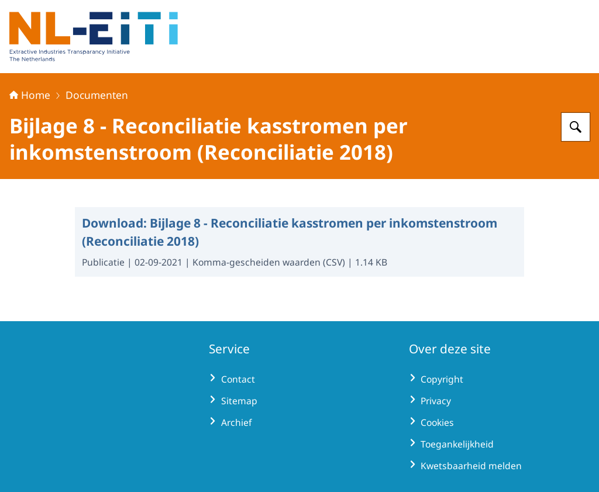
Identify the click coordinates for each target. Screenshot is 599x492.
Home (29, 95)
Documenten (97, 95)
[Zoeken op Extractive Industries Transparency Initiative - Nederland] (576, 127)
